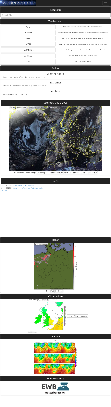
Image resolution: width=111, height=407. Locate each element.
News (55, 181)
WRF (28, 38)
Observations (55, 296)
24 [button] (62, 291)
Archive (56, 68)
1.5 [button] (52, 291)
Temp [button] (69, 316)
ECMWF (28, 32)
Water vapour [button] (42, 173)
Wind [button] (76, 316)
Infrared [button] (76, 173)
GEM (28, 61)
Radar (55, 239)
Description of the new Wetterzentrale (28, 188)
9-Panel (55, 336)
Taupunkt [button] (83, 316)
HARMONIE (28, 50)
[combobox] (55, 15)
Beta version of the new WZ (23, 186)
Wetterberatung (55, 378)
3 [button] (55, 291)
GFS (28, 26)
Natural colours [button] (56, 173)
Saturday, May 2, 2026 (55, 102)
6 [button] (58, 291)
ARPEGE (28, 55)
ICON (28, 44)
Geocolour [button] (92, 173)
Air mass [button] (67, 173)
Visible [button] (83, 173)
